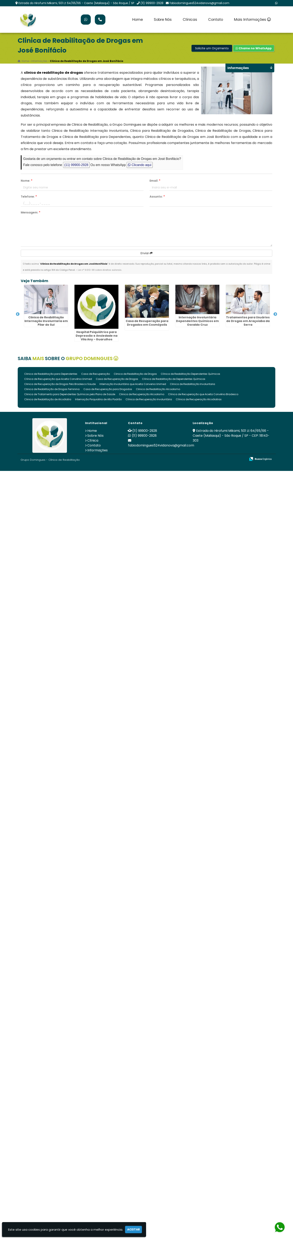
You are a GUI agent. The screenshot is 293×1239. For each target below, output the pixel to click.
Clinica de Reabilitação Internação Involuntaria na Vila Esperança (42, 727)
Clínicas (190, 19)
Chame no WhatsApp (254, 48)
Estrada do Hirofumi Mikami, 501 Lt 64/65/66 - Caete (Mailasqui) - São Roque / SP (76, 3)
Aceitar (133, 1229)
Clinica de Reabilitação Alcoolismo (158, 1157)
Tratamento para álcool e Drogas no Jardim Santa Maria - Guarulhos (41, 975)
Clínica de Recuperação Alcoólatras (199, 1167)
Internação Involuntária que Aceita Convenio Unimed (132, 1152)
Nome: (26, 181)
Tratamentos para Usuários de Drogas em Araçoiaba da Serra (42, 496)
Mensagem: (30, 212)
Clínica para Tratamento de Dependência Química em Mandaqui (41, 1057)
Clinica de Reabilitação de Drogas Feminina (52, 1157)
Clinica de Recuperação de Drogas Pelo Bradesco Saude (60, 1152)
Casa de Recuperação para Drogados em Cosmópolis (42, 412)
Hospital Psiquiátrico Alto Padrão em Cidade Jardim (42, 821)
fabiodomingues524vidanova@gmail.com (199, 3)
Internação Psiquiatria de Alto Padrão (98, 1167)
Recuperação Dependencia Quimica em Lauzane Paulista (41, 767)
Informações (97, 1218)
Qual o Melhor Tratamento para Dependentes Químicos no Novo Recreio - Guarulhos (41, 926)
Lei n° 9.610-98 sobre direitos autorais (99, 270)
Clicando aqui (139, 165)
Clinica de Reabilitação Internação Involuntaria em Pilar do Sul (41, 319)
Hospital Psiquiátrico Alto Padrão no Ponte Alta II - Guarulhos (41, 642)
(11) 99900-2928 (151, 3)
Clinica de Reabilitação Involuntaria (192, 1152)
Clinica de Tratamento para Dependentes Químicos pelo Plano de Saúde (69, 1162)
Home (137, 19)
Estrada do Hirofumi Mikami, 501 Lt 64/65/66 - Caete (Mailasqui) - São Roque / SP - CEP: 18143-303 (231, 1203)
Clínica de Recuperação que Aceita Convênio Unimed (58, 1147)
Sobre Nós (163, 19)
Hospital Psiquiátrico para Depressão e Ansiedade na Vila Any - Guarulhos (42, 371)
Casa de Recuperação (95, 1142)
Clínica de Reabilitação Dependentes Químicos (190, 1142)
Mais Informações (252, 19)
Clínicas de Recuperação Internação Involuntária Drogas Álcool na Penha (41, 591)
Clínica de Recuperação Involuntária (149, 1167)
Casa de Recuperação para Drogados (107, 1157)
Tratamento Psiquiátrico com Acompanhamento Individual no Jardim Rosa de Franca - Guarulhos (42, 554)
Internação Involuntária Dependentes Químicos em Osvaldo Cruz (42, 455)
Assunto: (157, 197)
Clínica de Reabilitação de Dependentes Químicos (173, 1147)
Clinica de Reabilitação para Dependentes (50, 1142)
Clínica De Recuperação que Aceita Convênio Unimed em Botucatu (41, 683)
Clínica (92, 1208)
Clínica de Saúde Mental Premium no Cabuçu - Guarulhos (42, 872)
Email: (155, 181)
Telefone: (29, 197)
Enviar (147, 253)
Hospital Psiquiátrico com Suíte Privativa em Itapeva (42, 1110)
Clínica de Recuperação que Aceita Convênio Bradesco (203, 1162)
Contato (215, 19)
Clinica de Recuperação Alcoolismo (141, 1162)
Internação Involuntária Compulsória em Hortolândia (42, 1014)
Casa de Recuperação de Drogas (117, 1147)
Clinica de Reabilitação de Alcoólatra (47, 1167)
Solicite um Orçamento (212, 48)
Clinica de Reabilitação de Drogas (135, 1142)
